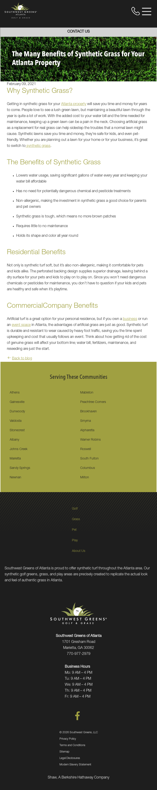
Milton (84, 477)
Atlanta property (73, 104)
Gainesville (17, 402)
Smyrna (85, 421)
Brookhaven (88, 411)
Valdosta (15, 421)
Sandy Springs (20, 468)
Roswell (85, 449)
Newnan (15, 477)
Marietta (15, 458)
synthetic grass (38, 146)
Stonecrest (17, 430)
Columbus (87, 468)
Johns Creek (18, 449)
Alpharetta (87, 430)
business (130, 319)
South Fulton (89, 458)
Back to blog (19, 359)
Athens (15, 392)
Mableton (86, 392)
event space (21, 325)
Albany (14, 440)
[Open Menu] (146, 11)
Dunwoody (17, 411)
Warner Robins (90, 440)
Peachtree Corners (93, 402)
